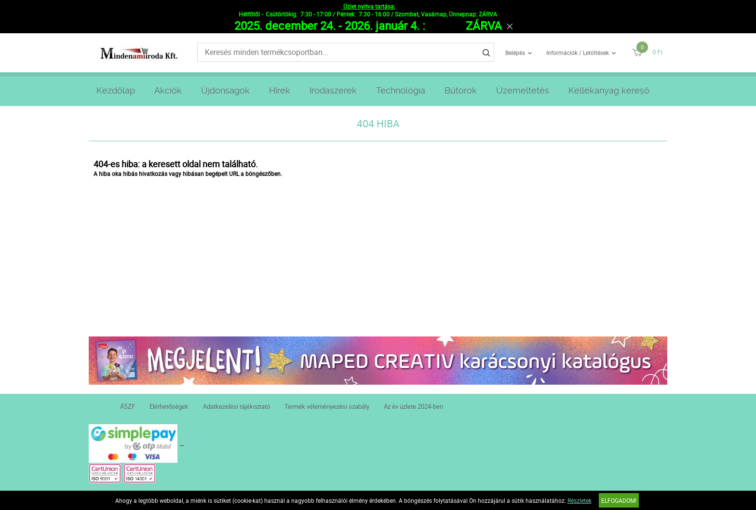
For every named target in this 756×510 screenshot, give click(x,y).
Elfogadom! (618, 500)
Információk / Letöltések (577, 52)
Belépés (515, 52)
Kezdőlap (115, 90)
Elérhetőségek (169, 406)
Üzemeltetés (522, 90)
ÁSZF (127, 406)
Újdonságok (225, 90)
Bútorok (461, 90)
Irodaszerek (333, 90)
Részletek (579, 500)
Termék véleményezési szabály (326, 406)
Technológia (400, 90)
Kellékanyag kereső (608, 90)
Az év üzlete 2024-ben (413, 406)
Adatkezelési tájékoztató (236, 406)
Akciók (168, 90)
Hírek (279, 90)
